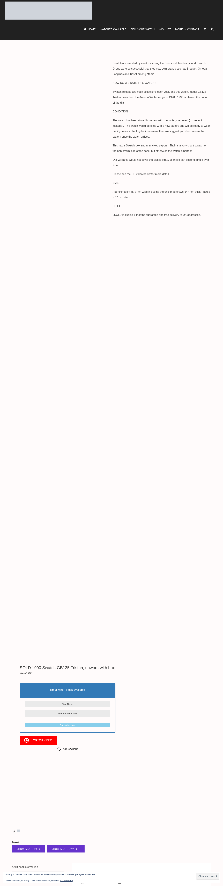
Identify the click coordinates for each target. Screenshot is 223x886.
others (150, 74)
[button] (212, 29)
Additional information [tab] (25, 867)
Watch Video (42, 740)
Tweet (15, 842)
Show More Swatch (66, 848)
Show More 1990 (28, 848)
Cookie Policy (66, 880)
